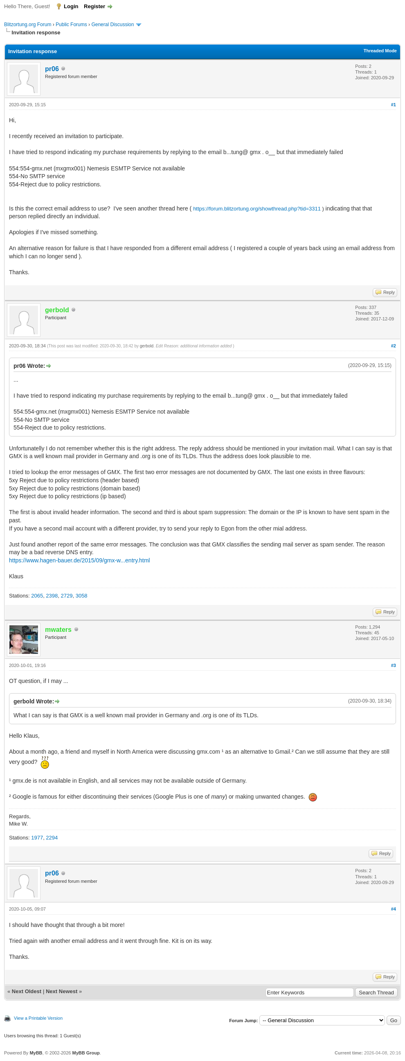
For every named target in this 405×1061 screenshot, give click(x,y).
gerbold (146, 346)
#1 (393, 104)
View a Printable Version (38, 1018)
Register (94, 6)
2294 (52, 838)
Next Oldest (26, 991)
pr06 (52, 68)
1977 (37, 838)
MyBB (35, 1052)
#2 (393, 345)
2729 (67, 596)
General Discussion (112, 24)
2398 (52, 596)
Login (71, 6)
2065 (37, 596)
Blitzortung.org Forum (27, 24)
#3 (393, 665)
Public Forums (71, 24)
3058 (82, 596)
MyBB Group (85, 1052)
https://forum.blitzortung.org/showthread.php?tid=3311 (257, 209)
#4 (393, 909)
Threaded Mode (380, 50)
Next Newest (61, 991)
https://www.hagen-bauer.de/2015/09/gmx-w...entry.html (79, 560)
